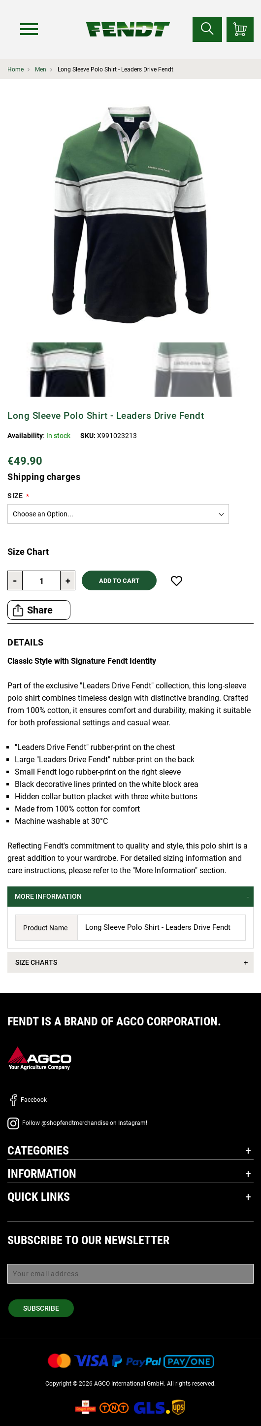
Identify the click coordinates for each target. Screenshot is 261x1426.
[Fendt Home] (128, 19)
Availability (25, 436)
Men (40, 69)
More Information (48, 896)
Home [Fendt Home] (15, 69)
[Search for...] (207, 29)
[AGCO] (39, 1058)
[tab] (130, 896)
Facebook (27, 1099)
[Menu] (29, 29)
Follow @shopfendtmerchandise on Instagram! (77, 1123)
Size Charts (36, 962)
